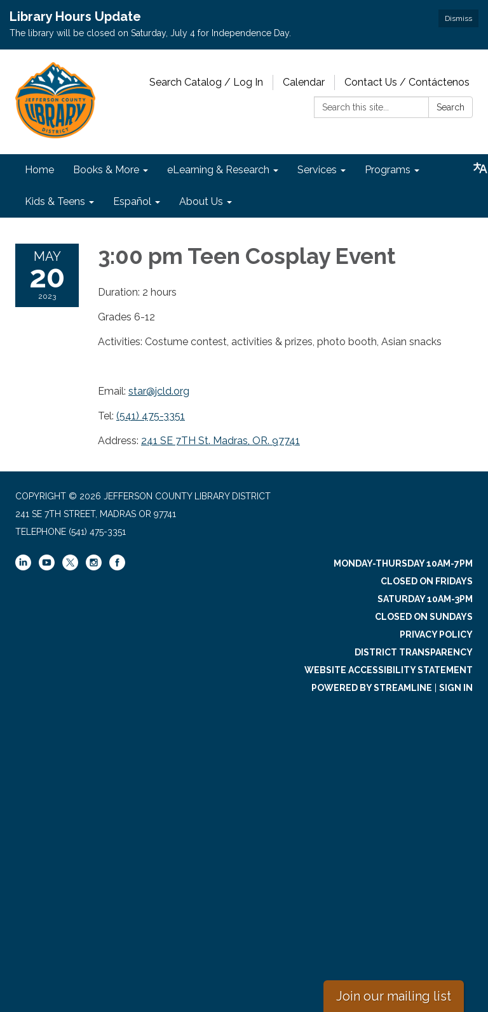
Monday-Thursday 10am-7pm (403, 563)
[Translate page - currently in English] (480, 168)
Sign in (456, 688)
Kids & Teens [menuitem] (55, 201)
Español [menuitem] (132, 201)
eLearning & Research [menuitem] (218, 170)
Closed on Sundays (424, 617)
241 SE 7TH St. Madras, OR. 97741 (220, 441)
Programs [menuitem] (387, 170)
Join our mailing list (393, 996)
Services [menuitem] (317, 170)
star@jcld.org (158, 391)
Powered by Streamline (371, 688)
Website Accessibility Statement (388, 670)
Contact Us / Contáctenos (407, 82)
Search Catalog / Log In (206, 82)
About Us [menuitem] (201, 201)
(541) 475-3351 (150, 416)
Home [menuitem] (39, 170)
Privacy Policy (436, 634)
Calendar (304, 82)
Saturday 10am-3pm (425, 599)
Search (450, 107)
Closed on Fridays (427, 581)
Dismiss (458, 18)
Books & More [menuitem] (106, 170)
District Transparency (414, 652)
